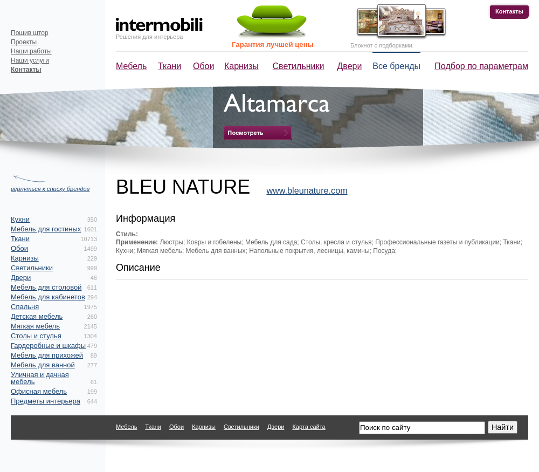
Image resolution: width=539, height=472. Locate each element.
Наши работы (31, 51)
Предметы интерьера (45, 401)
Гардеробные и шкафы (48, 345)
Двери (349, 66)
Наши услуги (30, 60)
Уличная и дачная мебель (40, 378)
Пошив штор (30, 33)
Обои (203, 66)
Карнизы (241, 66)
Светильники (298, 66)
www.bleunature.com (306, 190)
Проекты (24, 42)
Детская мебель (37, 316)
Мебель (131, 66)
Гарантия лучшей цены (273, 44)
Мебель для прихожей (47, 355)
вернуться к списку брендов (50, 189)
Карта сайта (308, 426)
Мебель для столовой (46, 287)
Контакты (509, 11)
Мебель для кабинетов (48, 297)
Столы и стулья (36, 336)
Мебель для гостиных (46, 229)
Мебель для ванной (43, 365)
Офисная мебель (39, 391)
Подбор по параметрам (481, 66)
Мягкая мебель (35, 326)
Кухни (20, 219)
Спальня (25, 307)
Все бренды (396, 66)
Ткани (169, 66)
